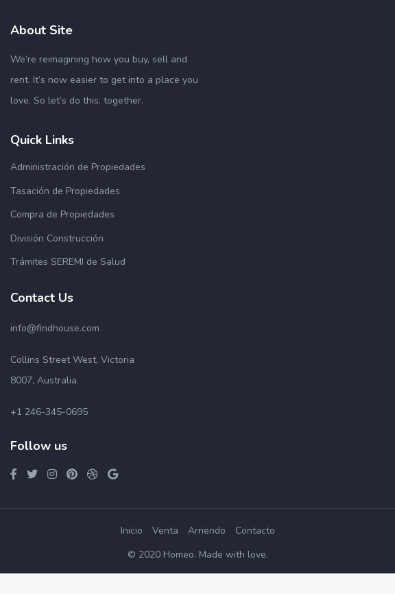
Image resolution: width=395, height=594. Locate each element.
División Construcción (57, 238)
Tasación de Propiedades (65, 191)
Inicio (132, 530)
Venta (165, 530)
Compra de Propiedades (62, 214)
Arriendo (207, 530)
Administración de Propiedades (77, 167)
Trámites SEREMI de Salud (67, 261)
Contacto (255, 530)
